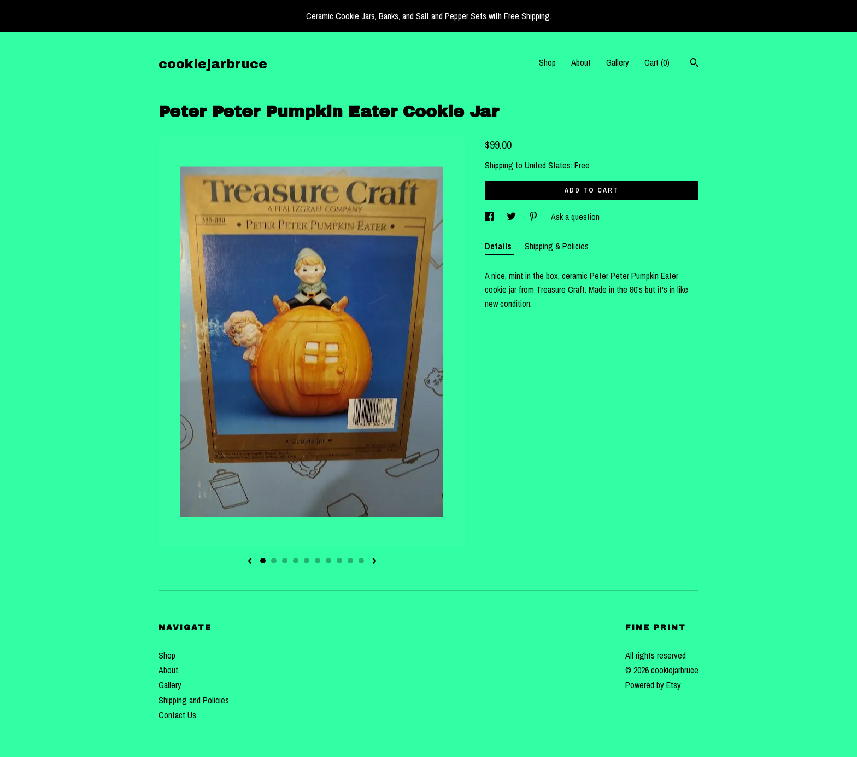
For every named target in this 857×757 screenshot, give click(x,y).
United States (548, 165)
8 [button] (339, 560)
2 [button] (274, 560)
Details (499, 246)
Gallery (617, 62)
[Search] (694, 64)
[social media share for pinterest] (534, 217)
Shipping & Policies (557, 246)
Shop (547, 62)
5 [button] (306, 560)
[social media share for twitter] (512, 217)
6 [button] (317, 560)
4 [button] (295, 560)
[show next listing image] (374, 562)
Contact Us (177, 715)
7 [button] (328, 560)
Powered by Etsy (653, 685)
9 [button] (350, 560)
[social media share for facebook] (490, 217)
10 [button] (361, 560)
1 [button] (263, 560)
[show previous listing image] (250, 562)
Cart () (657, 62)
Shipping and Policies (194, 700)
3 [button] (284, 560)
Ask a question (575, 217)
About (581, 62)
